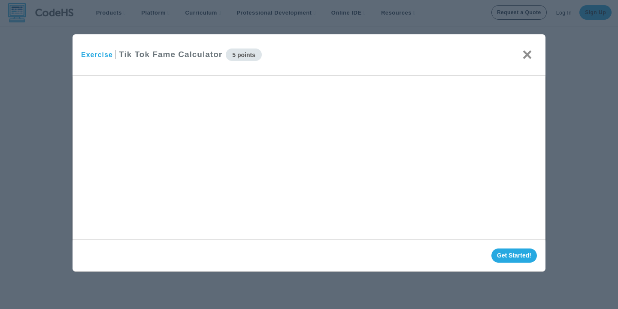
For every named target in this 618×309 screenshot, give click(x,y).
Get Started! (514, 255)
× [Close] (527, 54)
